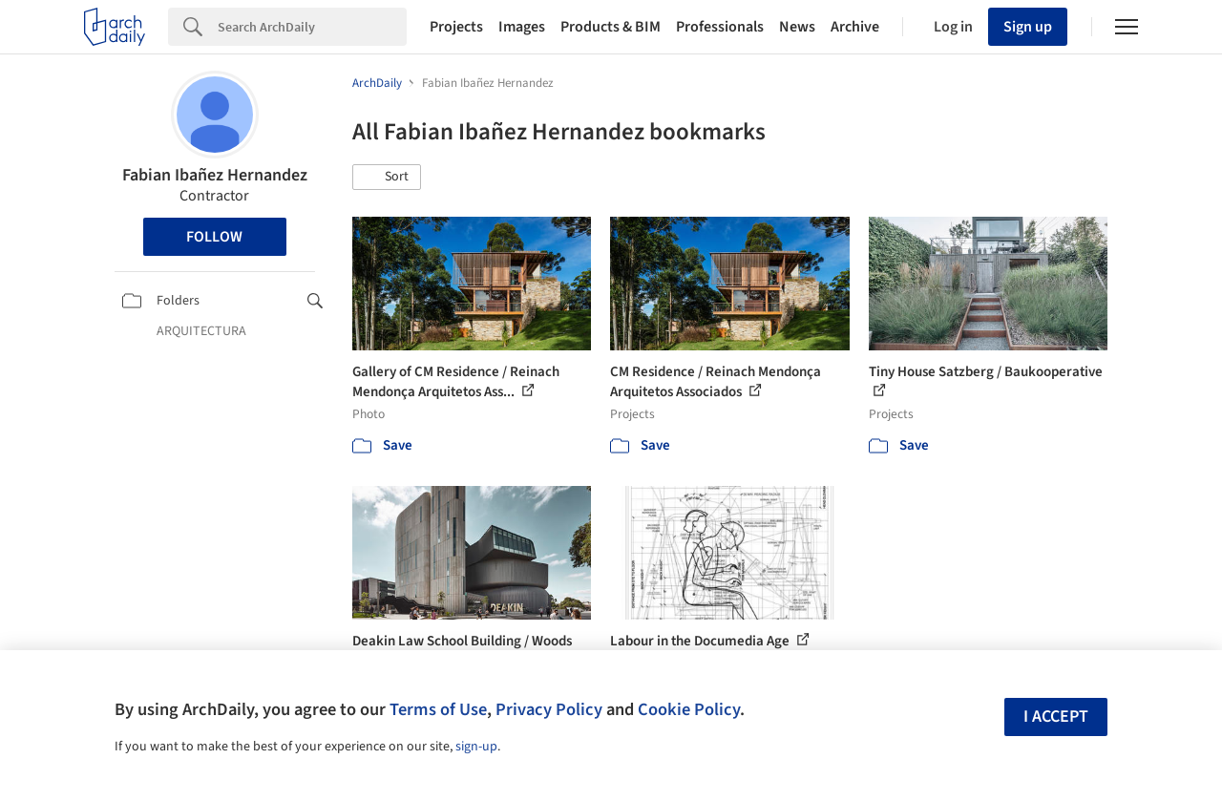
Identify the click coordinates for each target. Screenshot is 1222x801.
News (797, 26)
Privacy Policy (548, 709)
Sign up (1027, 26)
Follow (214, 236)
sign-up (476, 746)
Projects (456, 26)
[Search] (312, 27)
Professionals (720, 26)
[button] (386, 177)
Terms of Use (438, 709)
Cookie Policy (689, 709)
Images (521, 26)
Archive (855, 26)
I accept (1055, 716)
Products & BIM (610, 26)
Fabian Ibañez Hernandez (214, 175)
